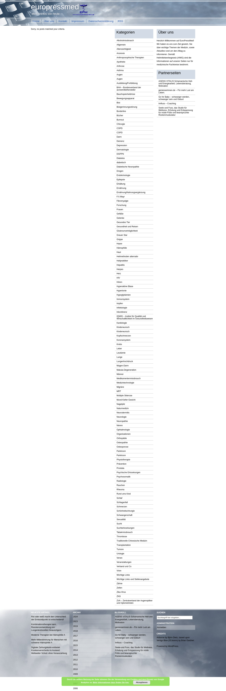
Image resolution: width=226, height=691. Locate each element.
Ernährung (121, 188)
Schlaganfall (122, 502)
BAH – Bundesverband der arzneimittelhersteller (129, 88)
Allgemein (121, 45)
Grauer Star (122, 235)
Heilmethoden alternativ (127, 256)
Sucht (119, 524)
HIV (118, 278)
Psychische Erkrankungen (128, 472)
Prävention (121, 464)
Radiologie (121, 481)
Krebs (119, 344)
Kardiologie (122, 323)
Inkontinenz (122, 312)
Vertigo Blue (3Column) (167, 640)
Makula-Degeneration (126, 370)
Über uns (49, 21)
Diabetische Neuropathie (128, 167)
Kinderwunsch (123, 327)
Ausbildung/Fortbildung (127, 83)
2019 (75, 626)
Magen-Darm (123, 365)
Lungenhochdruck (125, 361)
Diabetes (121, 158)
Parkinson (121, 451)
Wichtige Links (123, 575)
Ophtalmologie (123, 430)
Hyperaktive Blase (125, 286)
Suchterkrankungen (125, 528)
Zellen (119, 588)
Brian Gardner (187, 640)
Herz (119, 273)
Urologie (120, 553)
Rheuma (120, 489)
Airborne (160, 637)
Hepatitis (121, 265)
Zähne (119, 583)
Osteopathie (122, 442)
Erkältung (121, 184)
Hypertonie (122, 290)
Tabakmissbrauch (125, 532)
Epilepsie (121, 179)
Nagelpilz (121, 404)
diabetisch (121, 162)
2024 (75, 616)
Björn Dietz (173, 637)
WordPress (173, 646)
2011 (75, 664)
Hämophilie (122, 248)
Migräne (120, 387)
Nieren (120, 425)
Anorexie (121, 53)
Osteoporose (122, 447)
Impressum (78, 21)
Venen (119, 558)
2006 (75, 688)
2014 (75, 650)
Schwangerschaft (124, 515)
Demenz (120, 141)
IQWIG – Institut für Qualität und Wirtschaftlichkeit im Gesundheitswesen (135, 317)
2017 (75, 636)
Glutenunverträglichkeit (127, 231)
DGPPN (120, 154)
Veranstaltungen (124, 562)
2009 (75, 674)
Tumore (120, 549)
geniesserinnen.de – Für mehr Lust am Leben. (176, 91)
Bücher (120, 115)
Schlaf (119, 498)
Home (36, 21)
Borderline (121, 111)
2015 (75, 645)
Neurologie (122, 417)
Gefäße (120, 214)
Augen (120, 74)
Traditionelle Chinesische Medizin (132, 541)
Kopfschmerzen (124, 336)
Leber (119, 348)
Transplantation (124, 545)
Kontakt (63, 21)
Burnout (120, 120)
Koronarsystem (124, 340)
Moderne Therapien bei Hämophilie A (48, 635)
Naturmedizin (123, 408)
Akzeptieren (141, 682)
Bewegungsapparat (125, 98)
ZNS (119, 596)
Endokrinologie (123, 175)
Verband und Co (124, 566)
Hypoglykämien (124, 295)
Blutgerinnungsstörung (127, 107)
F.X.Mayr (121, 196)
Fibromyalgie (122, 201)
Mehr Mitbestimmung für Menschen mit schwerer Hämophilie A (49, 641)
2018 (75, 631)
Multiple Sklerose (124, 395)
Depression (122, 145)
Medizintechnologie (125, 383)
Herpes (120, 269)
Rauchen (121, 485)
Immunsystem (123, 299)
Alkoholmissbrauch (125, 40)
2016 (75, 640)
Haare (119, 243)
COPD (120, 128)
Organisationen (124, 434)
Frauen (120, 209)
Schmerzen (122, 506)
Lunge (119, 357)
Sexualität (121, 519)
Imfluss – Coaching (167, 103)
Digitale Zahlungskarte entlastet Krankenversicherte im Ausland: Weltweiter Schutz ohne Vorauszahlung (49, 650)
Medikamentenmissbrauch (129, 378)
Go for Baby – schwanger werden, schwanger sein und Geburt (174, 98)
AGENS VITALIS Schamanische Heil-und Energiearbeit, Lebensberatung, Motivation (176, 83)
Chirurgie (121, 124)
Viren (119, 571)
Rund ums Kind (124, 494)
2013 (75, 655)
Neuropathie (122, 421)
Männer (120, 374)
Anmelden (161, 627)
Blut (118, 102)
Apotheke (121, 62)
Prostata (120, 468)
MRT (119, 391)
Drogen (120, 171)
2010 (75, 669)
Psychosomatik (124, 477)
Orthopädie (122, 438)
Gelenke (120, 218)
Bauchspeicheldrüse (126, 94)
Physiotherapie (123, 459)
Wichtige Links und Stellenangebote (133, 579)
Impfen (120, 303)
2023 (75, 621)
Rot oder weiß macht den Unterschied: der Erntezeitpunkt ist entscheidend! (48, 618)
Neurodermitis (123, 412)
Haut (119, 252)
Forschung (121, 205)
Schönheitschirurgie (126, 511)
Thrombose (122, 536)
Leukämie (121, 353)
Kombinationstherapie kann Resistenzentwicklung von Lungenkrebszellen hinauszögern (46, 627)
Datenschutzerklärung (100, 21)
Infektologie (122, 308)
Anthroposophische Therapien (130, 57)
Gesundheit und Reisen (127, 226)
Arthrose (120, 66)
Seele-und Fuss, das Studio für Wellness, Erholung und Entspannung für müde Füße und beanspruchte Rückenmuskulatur (176, 111)
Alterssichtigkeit (124, 49)
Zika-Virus (121, 592)
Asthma (120, 70)
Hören (119, 282)
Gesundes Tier (123, 222)
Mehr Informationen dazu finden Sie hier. (111, 682)
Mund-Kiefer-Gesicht (126, 400)
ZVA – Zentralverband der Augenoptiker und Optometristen (135, 601)
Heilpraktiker (122, 261)
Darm (119, 137)
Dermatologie (123, 149)
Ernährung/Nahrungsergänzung (131, 192)
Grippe (120, 239)
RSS (120, 21)
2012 (75, 660)
